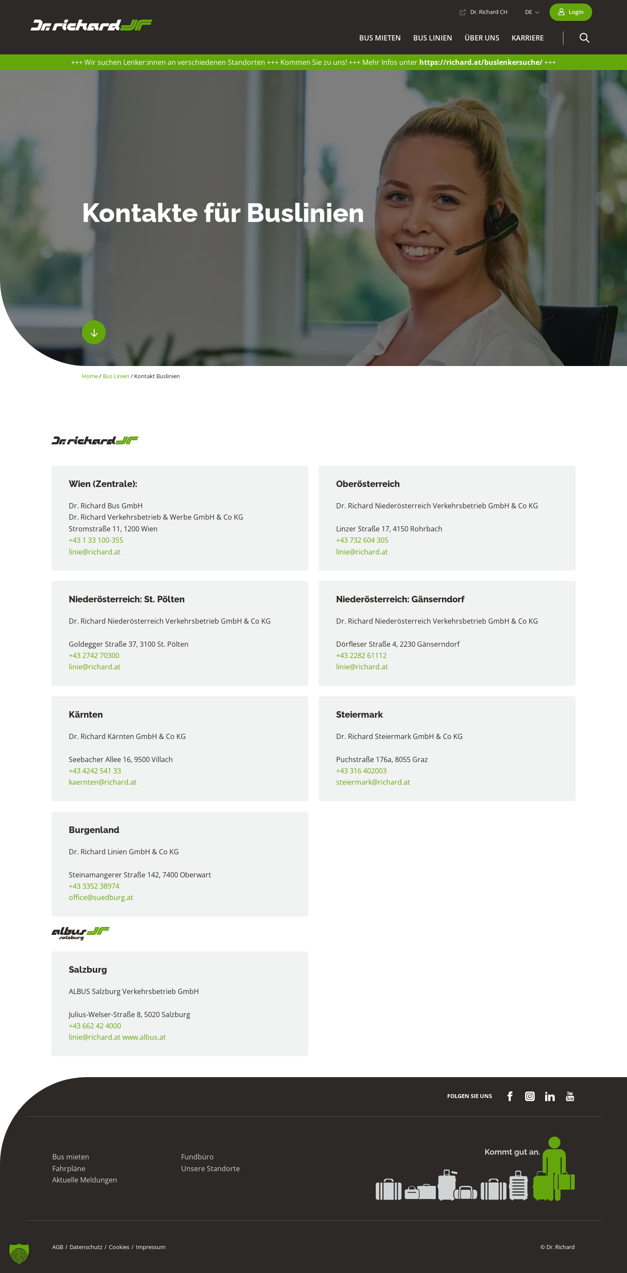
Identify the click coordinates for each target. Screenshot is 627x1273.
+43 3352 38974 (94, 886)
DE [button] (528, 12)
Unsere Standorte (210, 1168)
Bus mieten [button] (380, 38)
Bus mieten (70, 1157)
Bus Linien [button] (432, 38)
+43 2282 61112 (361, 655)
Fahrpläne (68, 1168)
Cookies (119, 1247)
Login (576, 12)
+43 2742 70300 (94, 655)
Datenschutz (86, 1247)
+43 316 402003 (361, 771)
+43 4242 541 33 (95, 771)
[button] (584, 38)
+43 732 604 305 (362, 540)
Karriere (528, 38)
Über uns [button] (482, 38)
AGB (57, 1247)
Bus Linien (116, 376)
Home (90, 376)
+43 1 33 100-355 (96, 540)
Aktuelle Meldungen (84, 1180)
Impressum (150, 1247)
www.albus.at (144, 1037)
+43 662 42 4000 (95, 1026)
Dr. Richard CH (489, 12)
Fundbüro (197, 1157)
